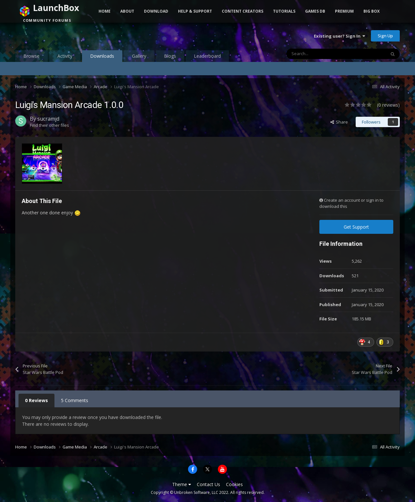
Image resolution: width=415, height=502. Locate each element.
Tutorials (284, 11)
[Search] (322, 54)
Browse (31, 56)
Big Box (371, 11)
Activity (64, 56)
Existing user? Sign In (339, 36)
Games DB (315, 11)
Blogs (170, 56)
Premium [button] (344, 11)
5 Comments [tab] (74, 400)
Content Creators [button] (242, 11)
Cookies (234, 484)
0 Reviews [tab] (36, 400)
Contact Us (208, 484)
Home (105, 11)
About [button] (127, 11)
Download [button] (156, 11)
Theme (181, 484)
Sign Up (385, 36)
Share (339, 122)
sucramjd (48, 118)
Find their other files (49, 125)
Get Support (356, 227)
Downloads (102, 57)
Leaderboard (207, 56)
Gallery (139, 56)
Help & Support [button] (195, 11)
